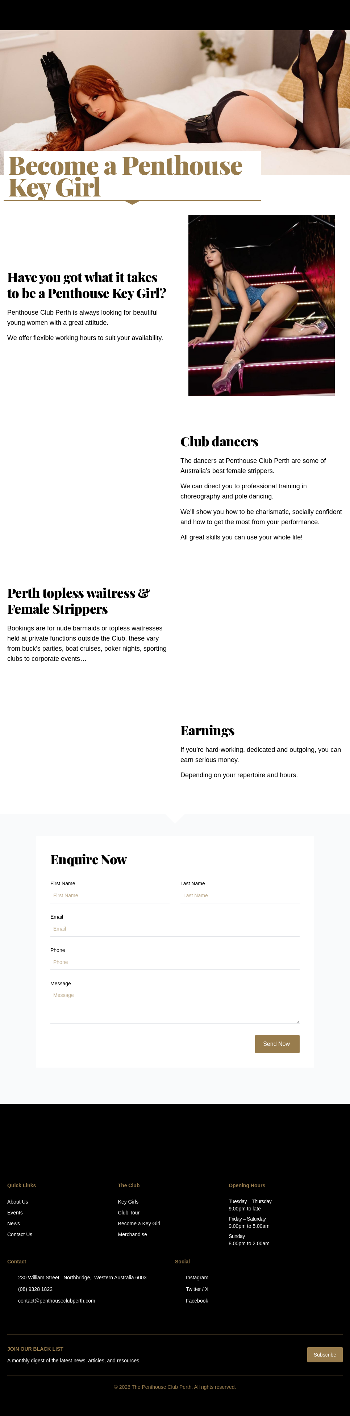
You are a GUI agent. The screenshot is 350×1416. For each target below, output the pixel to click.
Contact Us (19, 1234)
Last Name (192, 883)
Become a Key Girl (139, 1223)
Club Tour (129, 1213)
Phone (57, 950)
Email (56, 917)
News (13, 1223)
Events (15, 1213)
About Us (17, 1202)
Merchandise (132, 1234)
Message (60, 983)
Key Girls (128, 1202)
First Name (62, 883)
